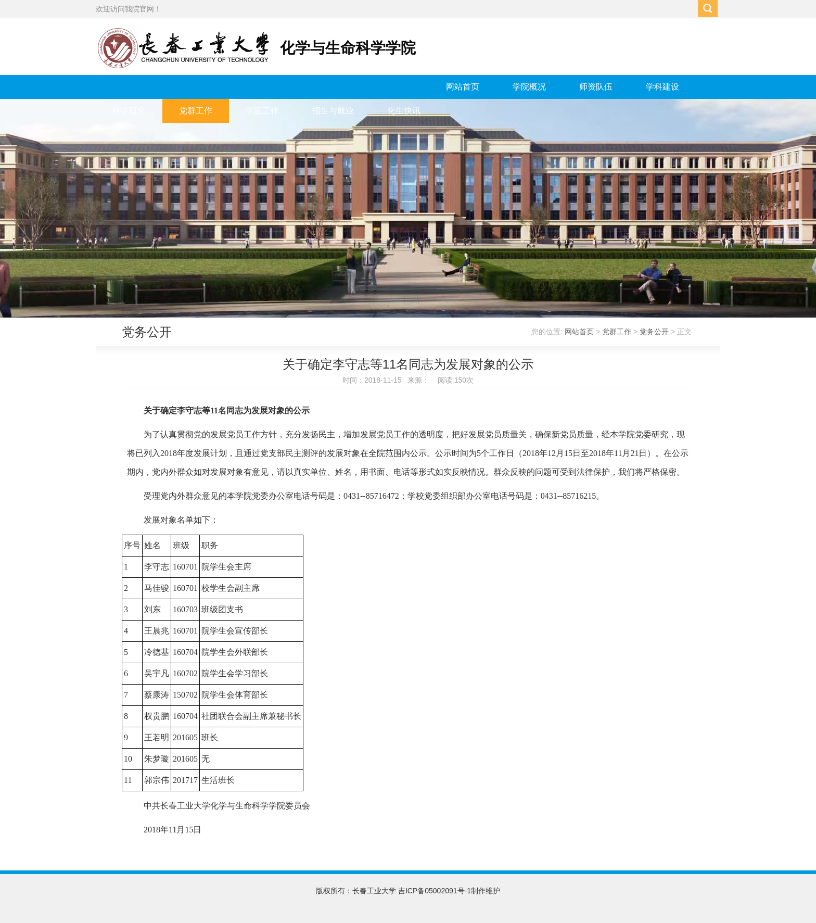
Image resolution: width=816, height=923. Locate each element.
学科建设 (662, 86)
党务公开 (654, 331)
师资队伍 (596, 86)
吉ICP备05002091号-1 (434, 891)
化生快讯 (403, 110)
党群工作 (195, 110)
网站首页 (462, 86)
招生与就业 (333, 110)
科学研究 (129, 110)
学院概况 (529, 86)
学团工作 (262, 110)
